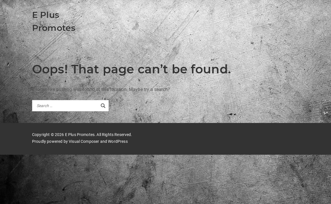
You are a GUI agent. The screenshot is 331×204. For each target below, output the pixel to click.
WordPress (117, 141)
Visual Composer (84, 141)
